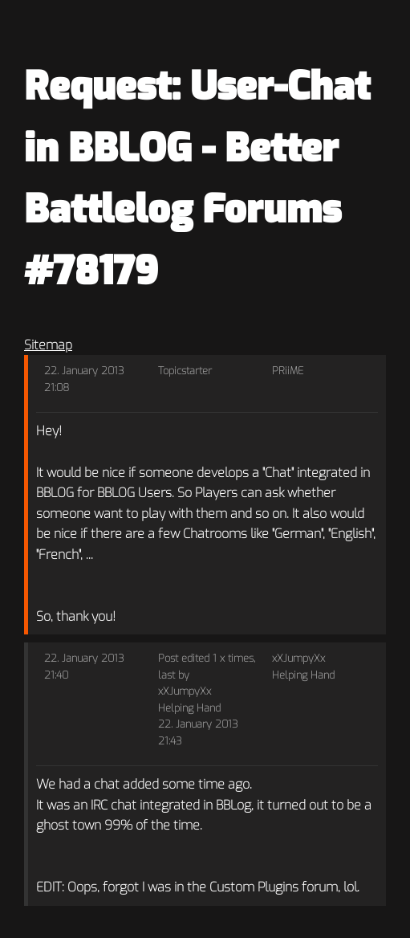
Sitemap (48, 344)
